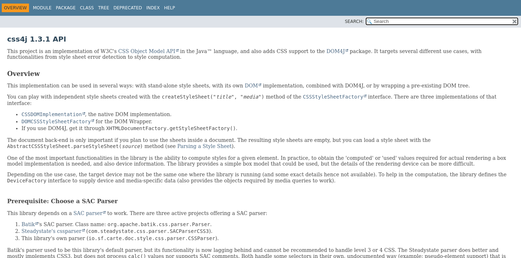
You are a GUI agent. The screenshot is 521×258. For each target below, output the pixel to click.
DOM (251, 86)
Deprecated (127, 7)
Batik (28, 224)
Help (169, 7)
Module (42, 7)
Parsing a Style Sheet (204, 146)
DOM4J (335, 51)
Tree (103, 7)
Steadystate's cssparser (51, 231)
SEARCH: (354, 21)
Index (153, 7)
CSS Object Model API (146, 51)
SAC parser (87, 213)
